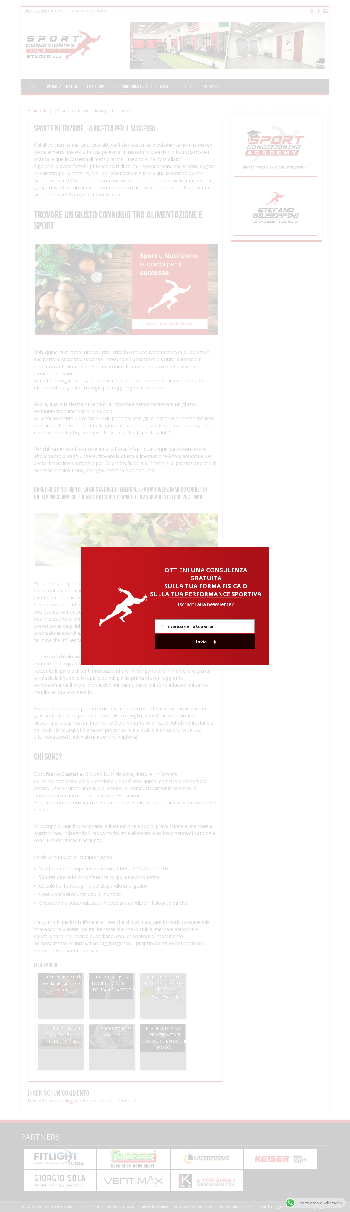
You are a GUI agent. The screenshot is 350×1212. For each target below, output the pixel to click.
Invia (206, 642)
